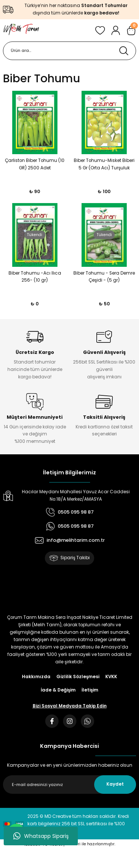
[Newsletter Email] (69, 784)
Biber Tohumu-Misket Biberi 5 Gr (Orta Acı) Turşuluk (104, 164)
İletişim (90, 690)
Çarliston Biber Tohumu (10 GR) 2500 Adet (34, 164)
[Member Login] (115, 30)
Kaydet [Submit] (115, 784)
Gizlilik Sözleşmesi (77, 677)
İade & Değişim (58, 690)
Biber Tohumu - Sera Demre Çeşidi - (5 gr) (104, 276)
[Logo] (21, 30)
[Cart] (131, 30)
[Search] (69, 51)
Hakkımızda (36, 677)
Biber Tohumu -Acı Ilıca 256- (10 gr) (35, 276)
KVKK (111, 677)
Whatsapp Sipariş (41, 836)
